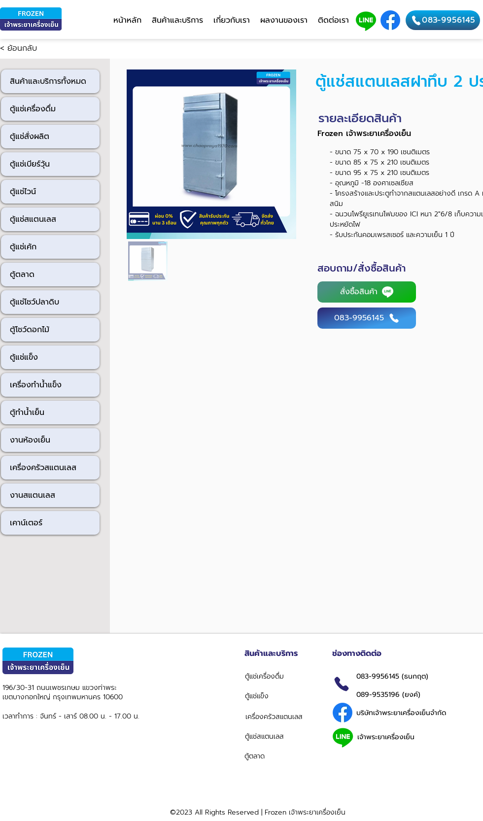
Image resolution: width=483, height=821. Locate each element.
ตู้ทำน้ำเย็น (27, 412)
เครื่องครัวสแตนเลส (43, 468)
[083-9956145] (443, 20)
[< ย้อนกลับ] (32, 49)
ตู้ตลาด (22, 274)
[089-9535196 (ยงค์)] (415, 694)
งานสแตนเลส (32, 495)
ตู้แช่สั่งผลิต (29, 136)
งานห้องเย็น (30, 440)
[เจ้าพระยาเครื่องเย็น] (403, 737)
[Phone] (341, 684)
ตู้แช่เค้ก (23, 247)
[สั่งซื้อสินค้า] (366, 292)
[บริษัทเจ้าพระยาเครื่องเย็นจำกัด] (403, 712)
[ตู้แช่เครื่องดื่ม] (280, 676)
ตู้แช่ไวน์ (23, 192)
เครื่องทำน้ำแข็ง (36, 385)
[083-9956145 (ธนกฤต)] (412, 676)
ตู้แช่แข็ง (24, 357)
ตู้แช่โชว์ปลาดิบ (34, 302)
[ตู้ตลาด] (278, 756)
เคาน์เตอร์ (26, 523)
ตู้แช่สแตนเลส (33, 219)
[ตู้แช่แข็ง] (279, 696)
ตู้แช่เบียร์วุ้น (30, 164)
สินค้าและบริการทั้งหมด (48, 81)
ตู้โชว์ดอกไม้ (29, 330)
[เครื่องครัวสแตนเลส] (279, 716)
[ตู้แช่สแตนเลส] (277, 736)
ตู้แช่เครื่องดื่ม (33, 109)
